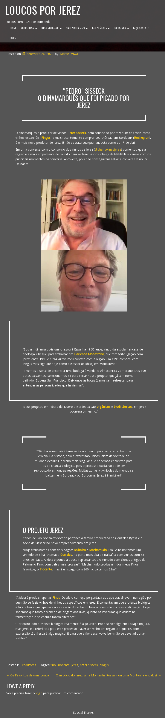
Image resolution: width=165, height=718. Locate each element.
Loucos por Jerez (43, 10)
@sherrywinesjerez (108, 149)
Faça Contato (141, 28)
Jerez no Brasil (51, 28)
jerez (74, 665)
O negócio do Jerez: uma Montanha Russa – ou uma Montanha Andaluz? (108, 675)
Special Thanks (83, 712)
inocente (64, 665)
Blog (13, 37)
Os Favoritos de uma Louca (27, 675)
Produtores (28, 665)
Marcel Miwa (69, 54)
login (39, 693)
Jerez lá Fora (101, 28)
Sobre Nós (121, 28)
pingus (104, 665)
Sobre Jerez (29, 28)
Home (13, 28)
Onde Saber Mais (77, 28)
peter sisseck (89, 665)
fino (53, 665)
